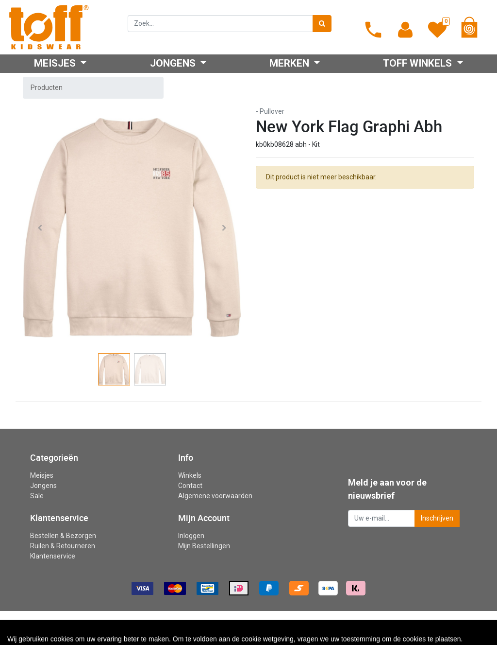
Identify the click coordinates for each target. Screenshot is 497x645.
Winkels (189, 475)
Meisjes (41, 475)
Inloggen (191, 536)
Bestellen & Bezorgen (63, 536)
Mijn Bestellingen (204, 546)
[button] (39, 228)
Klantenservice (52, 556)
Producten (47, 87)
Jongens (43, 485)
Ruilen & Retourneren (62, 546)
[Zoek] (322, 23)
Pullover (272, 111)
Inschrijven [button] (437, 518)
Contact (190, 485)
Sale (37, 496)
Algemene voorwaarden (215, 496)
